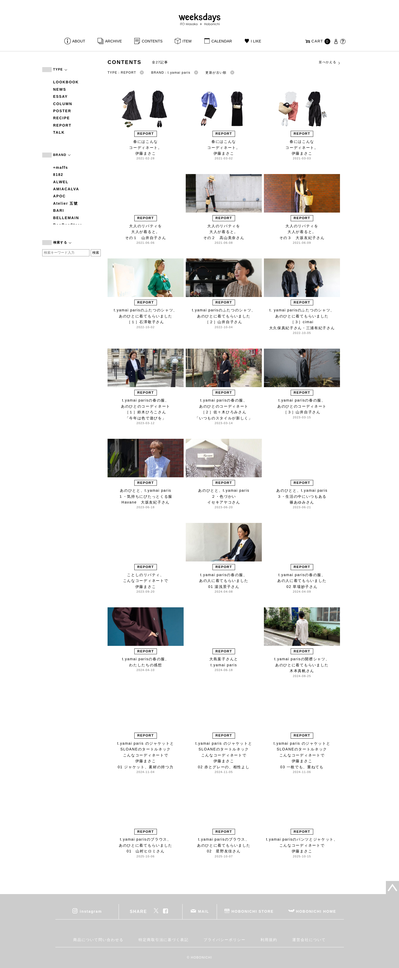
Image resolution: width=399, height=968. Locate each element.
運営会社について (309, 940)
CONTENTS (152, 41)
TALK (59, 132)
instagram (91, 911)
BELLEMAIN (66, 218)
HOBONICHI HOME (316, 911)
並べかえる (330, 62)
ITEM (187, 41)
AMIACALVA (66, 189)
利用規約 (268, 940)
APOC (59, 196)
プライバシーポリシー (224, 940)
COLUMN (62, 104)
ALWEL (61, 182)
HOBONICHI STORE (253, 911)
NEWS (59, 89)
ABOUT (78, 41)
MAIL (203, 911)
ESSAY (60, 96)
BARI (58, 210)
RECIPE (61, 118)
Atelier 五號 (65, 203)
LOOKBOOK (66, 82)
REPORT (62, 125)
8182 (58, 174)
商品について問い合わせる (98, 940)
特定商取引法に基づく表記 (164, 940)
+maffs (60, 167)
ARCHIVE (113, 41)
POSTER (62, 111)
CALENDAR (221, 41)
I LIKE (256, 41)
